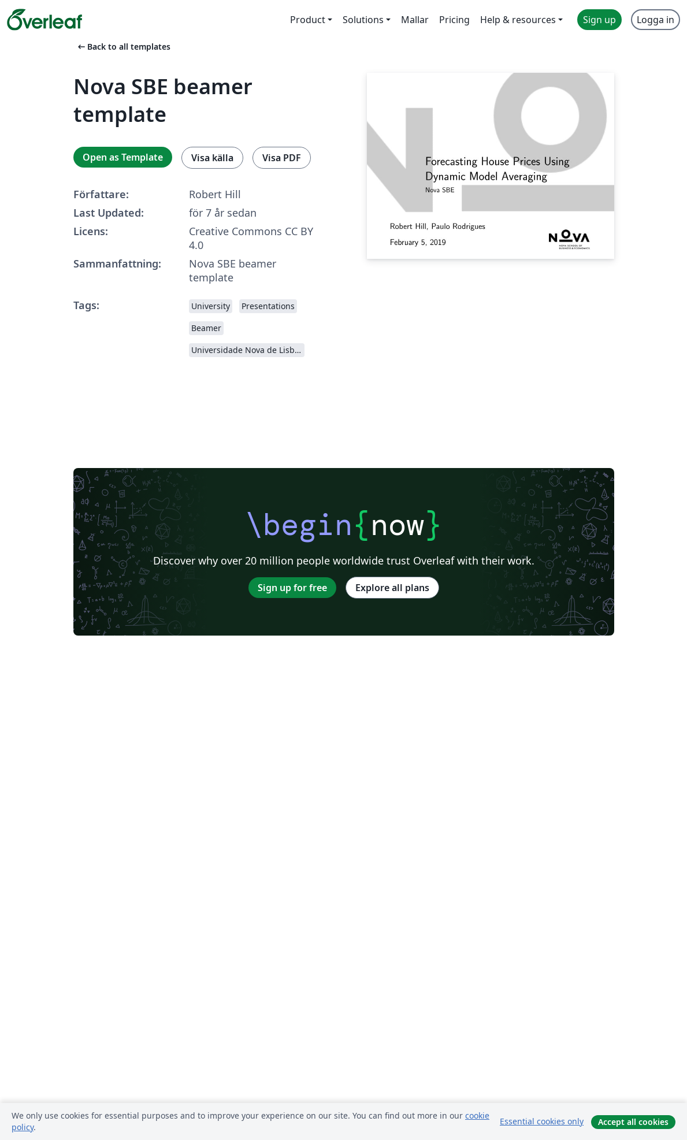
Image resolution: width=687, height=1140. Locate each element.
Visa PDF (281, 157)
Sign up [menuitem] (599, 19)
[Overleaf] (44, 19)
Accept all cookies (633, 1121)
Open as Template (123, 157)
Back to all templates (123, 46)
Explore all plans (392, 587)
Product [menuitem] (307, 19)
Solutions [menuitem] (363, 19)
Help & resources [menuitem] (518, 19)
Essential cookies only (542, 1121)
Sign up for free (292, 587)
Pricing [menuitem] (454, 19)
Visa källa (212, 157)
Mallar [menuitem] (415, 19)
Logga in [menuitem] (655, 19)
